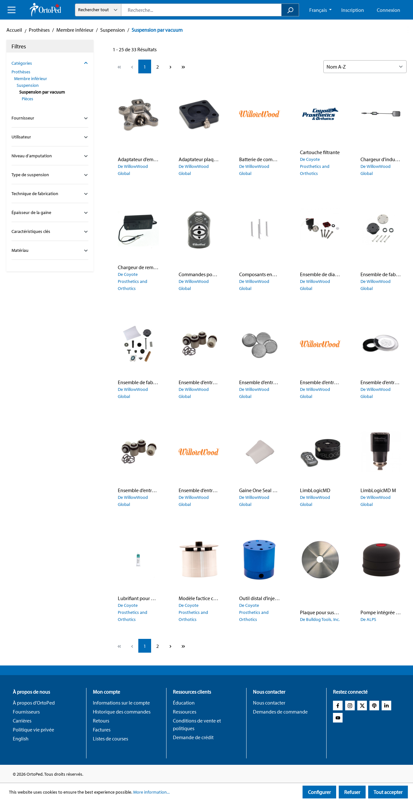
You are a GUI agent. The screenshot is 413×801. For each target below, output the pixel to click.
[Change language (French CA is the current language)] (320, 9)
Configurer (319, 792)
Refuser (352, 792)
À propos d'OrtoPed (34, 702)
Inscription (352, 10)
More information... (151, 792)
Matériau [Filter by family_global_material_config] (50, 250)
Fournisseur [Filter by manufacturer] (50, 118)
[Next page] (170, 66)
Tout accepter (388, 792)
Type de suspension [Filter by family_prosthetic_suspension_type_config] (50, 175)
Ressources (184, 711)
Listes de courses (110, 738)
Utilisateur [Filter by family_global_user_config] (50, 137)
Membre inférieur (30, 78)
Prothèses (21, 72)
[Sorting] (365, 66)
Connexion (388, 10)
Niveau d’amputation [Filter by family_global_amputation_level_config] (50, 156)
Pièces (27, 99)
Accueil (14, 30)
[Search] (290, 10)
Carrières (22, 720)
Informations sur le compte (121, 702)
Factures (101, 729)
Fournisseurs (26, 711)
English (20, 738)
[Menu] (11, 10)
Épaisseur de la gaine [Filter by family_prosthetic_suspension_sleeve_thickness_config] (50, 212)
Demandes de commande (280, 711)
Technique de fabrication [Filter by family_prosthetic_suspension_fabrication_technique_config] (50, 193)
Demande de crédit (193, 737)
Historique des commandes (121, 711)
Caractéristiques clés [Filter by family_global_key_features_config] (50, 231)
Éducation (184, 702)
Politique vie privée (33, 729)
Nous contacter (269, 702)
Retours (101, 720)
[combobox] (201, 10)
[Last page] (183, 66)
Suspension (28, 85)
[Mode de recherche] (98, 10)
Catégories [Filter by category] (50, 63)
